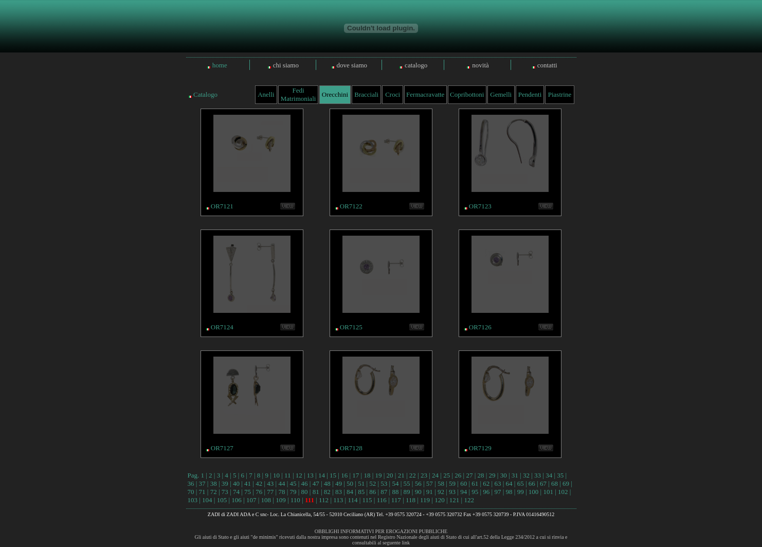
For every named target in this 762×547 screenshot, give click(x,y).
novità (480, 65)
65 (520, 483)
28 (480, 475)
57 (429, 483)
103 (193, 500)
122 (469, 500)
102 (563, 492)
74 (236, 492)
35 (560, 475)
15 (333, 475)
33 (537, 475)
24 (435, 475)
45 (292, 483)
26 (458, 475)
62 (486, 483)
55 (407, 483)
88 (395, 492)
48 (327, 483)
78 (281, 492)
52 (372, 483)
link (406, 542)
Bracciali (366, 94)
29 (492, 475)
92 (441, 492)
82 (327, 492)
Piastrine (560, 94)
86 (372, 492)
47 (316, 483)
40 (236, 483)
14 (321, 475)
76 (259, 492)
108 (266, 500)
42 (259, 483)
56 (418, 483)
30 (503, 475)
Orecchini (335, 94)
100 (534, 492)
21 (401, 475)
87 (383, 492)
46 (304, 483)
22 (412, 475)
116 (382, 500)
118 (410, 500)
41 (247, 483)
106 (236, 500)
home (219, 65)
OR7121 (222, 206)
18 (367, 475)
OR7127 (222, 448)
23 (424, 475)
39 (225, 483)
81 (316, 492)
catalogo (416, 65)
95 (474, 492)
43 (270, 483)
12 (299, 475)
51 (361, 483)
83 (338, 492)
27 (469, 475)
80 (304, 492)
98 (509, 492)
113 (338, 500)
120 (439, 500)
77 (270, 492)
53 (383, 483)
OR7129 (480, 448)
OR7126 (480, 327)
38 (213, 483)
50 (350, 483)
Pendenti (530, 94)
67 (543, 483)
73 (225, 492)
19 (378, 475)
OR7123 (480, 206)
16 (344, 475)
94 (463, 492)
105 (222, 500)
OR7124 (222, 327)
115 (367, 500)
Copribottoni (467, 94)
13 (310, 475)
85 (361, 492)
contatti (547, 65)
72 (213, 492)
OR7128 (351, 448)
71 (202, 492)
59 (452, 483)
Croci (392, 94)
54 (395, 483)
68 (554, 483)
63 (497, 483)
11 (287, 475)
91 (429, 492)
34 (549, 475)
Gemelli (501, 94)
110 (295, 500)
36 (191, 483)
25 (446, 475)
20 (390, 475)
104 (207, 500)
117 (396, 500)
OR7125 (351, 327)
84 (350, 492)
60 (463, 483)
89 (407, 492)
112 (324, 500)
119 (425, 500)
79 (292, 492)
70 (191, 492)
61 (474, 483)
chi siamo (286, 65)
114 (352, 500)
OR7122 (351, 206)
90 (418, 492)
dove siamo (352, 65)
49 (338, 483)
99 (520, 492)
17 (355, 475)
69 (566, 483)
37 (202, 483)
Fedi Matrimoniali (298, 94)
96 (486, 492)
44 (281, 483)
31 (515, 475)
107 (251, 500)
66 (532, 483)
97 (497, 492)
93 (452, 492)
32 (526, 475)
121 (454, 500)
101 (548, 492)
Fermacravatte (425, 94)
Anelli (266, 94)
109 (281, 500)
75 (247, 492)
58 (441, 483)
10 (276, 475)
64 (509, 483)
